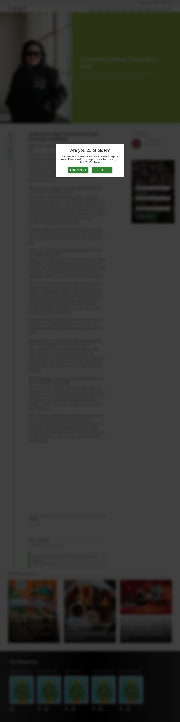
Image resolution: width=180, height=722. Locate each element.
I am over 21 (78, 170)
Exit (102, 170)
